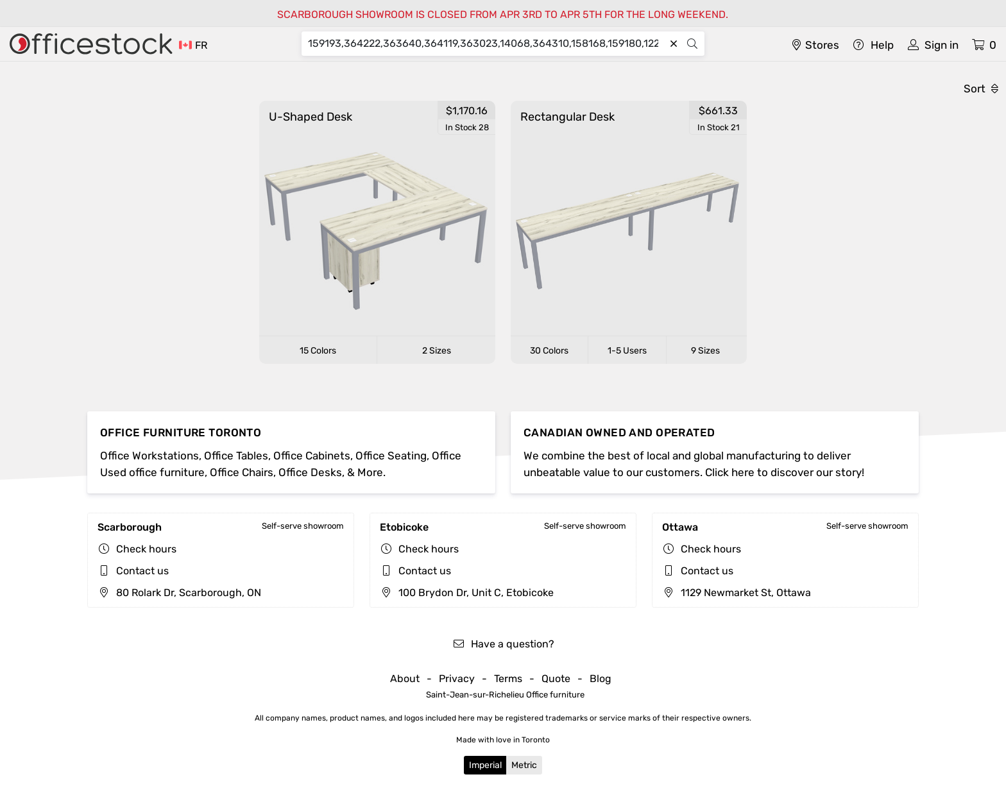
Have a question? (503, 644)
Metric (524, 765)
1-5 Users (627, 350)
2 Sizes (436, 350)
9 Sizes (705, 350)
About (405, 678)
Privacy (457, 678)
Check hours (146, 549)
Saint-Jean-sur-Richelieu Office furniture (505, 694)
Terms (508, 678)
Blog (600, 678)
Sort (981, 88)
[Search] (486, 43)
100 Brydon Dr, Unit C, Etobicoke (467, 592)
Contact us (142, 571)
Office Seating (391, 455)
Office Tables (236, 455)
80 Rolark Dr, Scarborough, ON (179, 592)
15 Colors (318, 350)
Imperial (485, 765)
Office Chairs (241, 472)
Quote (555, 678)
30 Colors (549, 350)
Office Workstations (149, 455)
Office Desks (310, 472)
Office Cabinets (311, 455)
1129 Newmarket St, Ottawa (736, 592)
